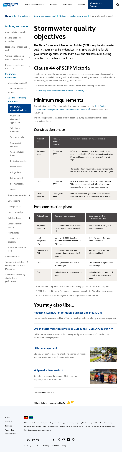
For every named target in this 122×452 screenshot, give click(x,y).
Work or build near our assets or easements (14, 57)
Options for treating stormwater (73, 16)
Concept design (14, 206)
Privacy (64, 446)
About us (81, 4)
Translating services (30, 446)
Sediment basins (17, 183)
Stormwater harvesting (18, 195)
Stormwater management (45, 16)
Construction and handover (15, 225)
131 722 (35, 440)
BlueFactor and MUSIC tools (17, 249)
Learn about (67, 4)
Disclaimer (55, 446)
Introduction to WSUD (17, 83)
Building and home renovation (13, 39)
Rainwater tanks (17, 178)
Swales (13, 189)
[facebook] (53, 440)
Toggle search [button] (116, 3)
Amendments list (12, 256)
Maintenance (13, 232)
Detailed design (14, 218)
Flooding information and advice (16, 48)
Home (8, 16)
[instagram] (73, 440)
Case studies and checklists (15, 240)
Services (53, 4)
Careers (8, 417)
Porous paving (16, 166)
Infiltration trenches (18, 161)
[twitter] (58, 440)
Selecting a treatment (15, 130)
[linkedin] (68, 440)
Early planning (14, 201)
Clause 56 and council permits (17, 90)
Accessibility (45, 446)
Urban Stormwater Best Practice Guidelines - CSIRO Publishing (72, 328)
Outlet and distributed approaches (15, 119)
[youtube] (63, 440)
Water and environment (34, 4)
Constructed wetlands (15, 144)
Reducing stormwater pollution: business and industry (61, 90)
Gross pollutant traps (16, 153)
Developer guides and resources (14, 66)
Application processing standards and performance (15, 277)
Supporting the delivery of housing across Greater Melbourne (16, 265)
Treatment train (17, 137)
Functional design (15, 212)
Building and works (22, 16)
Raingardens (15, 172)
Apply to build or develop (16, 32)
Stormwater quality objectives (18, 108)
